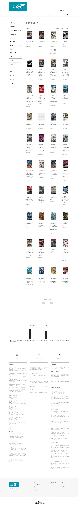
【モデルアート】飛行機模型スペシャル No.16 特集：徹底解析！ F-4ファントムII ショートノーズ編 (41, 279)
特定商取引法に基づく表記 (42, 490)
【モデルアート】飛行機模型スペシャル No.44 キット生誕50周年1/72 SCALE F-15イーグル (41, 98)
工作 (11, 56)
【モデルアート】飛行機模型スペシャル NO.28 (53, 198)
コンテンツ (49, 14)
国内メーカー (13, 76)
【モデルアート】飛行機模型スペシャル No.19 (53, 251)
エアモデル (12, 26)
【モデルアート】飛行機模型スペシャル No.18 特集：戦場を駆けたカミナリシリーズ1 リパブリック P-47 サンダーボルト (65, 254)
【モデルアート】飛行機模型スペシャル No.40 (53, 124)
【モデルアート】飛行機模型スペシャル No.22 (65, 224)
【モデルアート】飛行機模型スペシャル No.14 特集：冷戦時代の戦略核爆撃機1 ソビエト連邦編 (65, 279)
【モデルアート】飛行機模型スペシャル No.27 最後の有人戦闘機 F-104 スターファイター (65, 199)
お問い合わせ (66, 486)
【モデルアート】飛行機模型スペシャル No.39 (65, 124)
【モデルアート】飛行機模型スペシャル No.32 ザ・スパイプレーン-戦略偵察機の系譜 (53, 173)
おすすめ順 (57, 28)
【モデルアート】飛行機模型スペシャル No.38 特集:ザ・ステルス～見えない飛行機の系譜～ (29, 147)
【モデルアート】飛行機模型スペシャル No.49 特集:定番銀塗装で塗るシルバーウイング (29, 72)
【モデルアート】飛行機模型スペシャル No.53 (29, 43)
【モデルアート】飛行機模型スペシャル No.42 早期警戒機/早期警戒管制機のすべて (65, 98)
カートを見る (66, 484)
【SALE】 (12, 84)
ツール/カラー (13, 45)
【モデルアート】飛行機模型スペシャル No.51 (53, 43)
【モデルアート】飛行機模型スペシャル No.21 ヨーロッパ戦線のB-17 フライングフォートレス (29, 252)
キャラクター (13, 41)
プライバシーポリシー (41, 492)
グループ (38, 14)
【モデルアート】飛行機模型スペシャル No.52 (41, 43)
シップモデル (13, 34)
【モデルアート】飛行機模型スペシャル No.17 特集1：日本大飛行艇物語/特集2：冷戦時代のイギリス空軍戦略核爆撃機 (29, 281)
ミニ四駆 (12, 60)
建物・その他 (13, 52)
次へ (51, 303)
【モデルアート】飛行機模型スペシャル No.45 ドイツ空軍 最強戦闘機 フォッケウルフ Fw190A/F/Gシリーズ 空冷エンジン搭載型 (29, 100)
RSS (54, 482)
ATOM (57, 482)
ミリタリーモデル (14, 30)
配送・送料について (41, 484)
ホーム (38, 482)
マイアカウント (63, 10)
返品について (40, 486)
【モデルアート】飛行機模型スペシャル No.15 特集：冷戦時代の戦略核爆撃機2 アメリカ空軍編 (53, 279)
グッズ (11, 64)
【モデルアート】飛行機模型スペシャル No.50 (65, 43)
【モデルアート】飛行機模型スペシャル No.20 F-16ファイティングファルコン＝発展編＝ (41, 252)
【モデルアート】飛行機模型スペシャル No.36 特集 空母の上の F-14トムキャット (53, 147)
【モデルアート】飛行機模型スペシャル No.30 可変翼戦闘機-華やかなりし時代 (29, 199)
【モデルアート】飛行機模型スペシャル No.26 (29, 224)
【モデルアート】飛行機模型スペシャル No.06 (41, 124)
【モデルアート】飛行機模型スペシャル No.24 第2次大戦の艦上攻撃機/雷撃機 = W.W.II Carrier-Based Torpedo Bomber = (53, 226)
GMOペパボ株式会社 (43, 499)
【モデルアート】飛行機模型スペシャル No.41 (29, 124)
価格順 (62, 28)
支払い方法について (41, 488)
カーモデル (12, 38)
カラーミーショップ (28, 499)
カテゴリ (28, 14)
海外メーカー (13, 80)
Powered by (39, 502)
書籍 (11, 49)
